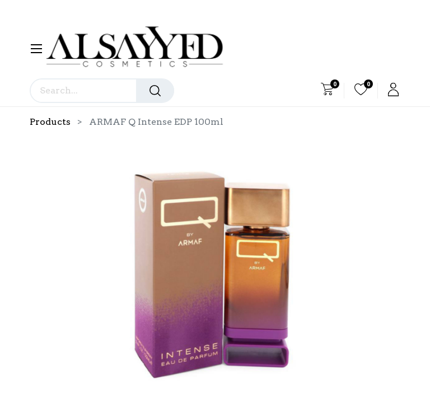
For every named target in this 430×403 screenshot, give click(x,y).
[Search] (155, 90)
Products (50, 121)
